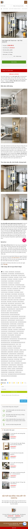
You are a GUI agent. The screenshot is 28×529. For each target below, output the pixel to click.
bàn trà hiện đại (21, 294)
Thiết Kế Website (12, 524)
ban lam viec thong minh (5, 316)
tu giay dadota (14, 305)
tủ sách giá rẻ (3, 333)
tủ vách (20, 277)
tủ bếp (9, 362)
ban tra (2, 294)
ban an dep (14, 301)
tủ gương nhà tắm (11, 370)
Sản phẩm (5, 8)
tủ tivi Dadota (10, 292)
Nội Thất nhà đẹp (14, 275)
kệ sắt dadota (3, 357)
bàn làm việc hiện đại (14, 312)
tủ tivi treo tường (17, 290)
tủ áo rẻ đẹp (11, 349)
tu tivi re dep (9, 288)
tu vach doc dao (11, 284)
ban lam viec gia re (19, 320)
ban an (13, 297)
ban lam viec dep (22, 316)
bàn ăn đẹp (9, 301)
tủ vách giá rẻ (10, 282)
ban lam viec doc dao (14, 318)
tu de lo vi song (4, 374)
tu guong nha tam (19, 370)
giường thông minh (4, 353)
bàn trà (21, 292)
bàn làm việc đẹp (14, 316)
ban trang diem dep (13, 338)
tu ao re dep (16, 349)
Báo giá (14, 527)
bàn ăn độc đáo (11, 303)
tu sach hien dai (4, 331)
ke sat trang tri (4, 362)
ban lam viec (9, 310)
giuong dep (21, 351)
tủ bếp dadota (17, 362)
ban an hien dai (4, 303)
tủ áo (17, 344)
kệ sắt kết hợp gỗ (4, 361)
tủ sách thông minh (11, 331)
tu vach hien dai (4, 282)
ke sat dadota (9, 357)
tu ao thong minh (4, 349)
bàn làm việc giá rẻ (11, 320)
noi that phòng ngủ (13, 325)
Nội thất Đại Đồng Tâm (19, 273)
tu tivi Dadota (16, 292)
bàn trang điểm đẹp (5, 338)
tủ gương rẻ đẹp (4, 372)
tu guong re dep (11, 372)
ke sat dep (20, 357)
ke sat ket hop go (12, 361)
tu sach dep (15, 329)
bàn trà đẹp (10, 295)
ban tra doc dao (4, 297)
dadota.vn (14, 518)
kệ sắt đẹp (15, 357)
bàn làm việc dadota (16, 310)
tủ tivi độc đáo (15, 288)
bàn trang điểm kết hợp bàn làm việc (18, 342)
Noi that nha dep (21, 275)
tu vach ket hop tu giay (5, 286)
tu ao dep (19, 346)
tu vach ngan (9, 279)
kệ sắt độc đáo (4, 359)
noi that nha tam (4, 327)
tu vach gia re (16, 282)
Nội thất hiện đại (4, 277)
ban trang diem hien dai (5, 342)
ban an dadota (4, 299)
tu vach (24, 277)
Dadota (6, 271)
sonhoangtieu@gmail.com (15, 517)
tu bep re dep (3, 368)
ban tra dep (15, 295)
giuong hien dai (4, 355)
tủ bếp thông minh (4, 364)
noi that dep (16, 277)
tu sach (13, 327)
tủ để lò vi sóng (18, 372)
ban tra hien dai (4, 295)
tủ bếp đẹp (10, 366)
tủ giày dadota (7, 305)
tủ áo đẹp (14, 346)
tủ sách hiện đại (22, 329)
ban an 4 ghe (16, 299)
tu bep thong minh (12, 364)
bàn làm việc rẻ (22, 318)
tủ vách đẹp (15, 279)
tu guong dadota (4, 370)
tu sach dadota (4, 329)
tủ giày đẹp (19, 305)
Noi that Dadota (11, 273)
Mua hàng (14, 62)
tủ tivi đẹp (19, 286)
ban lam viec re (4, 320)
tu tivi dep (23, 286)
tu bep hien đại (4, 366)
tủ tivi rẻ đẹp (3, 288)
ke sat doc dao (10, 359)
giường (21, 349)
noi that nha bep (20, 323)
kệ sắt (21, 355)
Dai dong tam (17, 271)
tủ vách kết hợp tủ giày (19, 284)
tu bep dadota (23, 362)
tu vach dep (20, 279)
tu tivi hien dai (10, 290)
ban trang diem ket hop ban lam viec (8, 344)
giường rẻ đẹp (10, 355)
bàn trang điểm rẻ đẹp (22, 338)
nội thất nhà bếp (13, 323)
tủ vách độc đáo (4, 284)
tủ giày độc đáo (9, 307)
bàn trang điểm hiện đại (15, 340)
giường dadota (4, 351)
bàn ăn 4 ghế (10, 299)
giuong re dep (16, 355)
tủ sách (9, 327)
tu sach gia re (10, 333)
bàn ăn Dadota (18, 297)
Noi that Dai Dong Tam (5, 275)
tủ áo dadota (3, 346)
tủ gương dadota (19, 368)
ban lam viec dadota (5, 312)
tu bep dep (15, 366)
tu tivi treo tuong (4, 292)
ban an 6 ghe (3, 301)
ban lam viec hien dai (5, 314)
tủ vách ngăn (3, 279)
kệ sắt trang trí (19, 361)
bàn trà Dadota (8, 294)
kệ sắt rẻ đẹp (16, 359)
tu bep (12, 362)
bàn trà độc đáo (22, 295)
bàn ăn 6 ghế (21, 299)
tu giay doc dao (16, 307)
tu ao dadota (9, 346)
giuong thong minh (12, 353)
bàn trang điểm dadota (5, 336)
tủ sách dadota (19, 327)
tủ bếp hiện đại (20, 364)
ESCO (18, 524)
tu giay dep (3, 307)
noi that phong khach (5, 323)
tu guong (13, 368)
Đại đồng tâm (11, 271)
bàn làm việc (3, 310)
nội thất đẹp (10, 277)
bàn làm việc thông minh (14, 314)
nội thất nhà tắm (20, 325)
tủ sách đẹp (10, 329)
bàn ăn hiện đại (20, 301)
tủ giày (23, 303)
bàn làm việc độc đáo (5, 318)
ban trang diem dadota (15, 336)
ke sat (25, 355)
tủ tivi (12, 286)
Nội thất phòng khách (15, 8)
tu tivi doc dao (21, 288)
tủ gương (9, 368)
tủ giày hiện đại (23, 307)
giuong (24, 349)
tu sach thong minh (20, 331)
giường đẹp (16, 351)
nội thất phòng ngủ (4, 325)
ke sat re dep (22, 359)
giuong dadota (10, 351)
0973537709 (10, 515)
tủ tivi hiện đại (3, 290)
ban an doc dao (18, 303)
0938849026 (17, 515)
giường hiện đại (20, 353)
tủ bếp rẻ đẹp (20, 366)
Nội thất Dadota (4, 273)
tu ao (20, 344)
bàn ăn (9, 297)
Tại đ (4, 264)
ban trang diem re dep (5, 340)
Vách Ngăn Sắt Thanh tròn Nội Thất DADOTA (16, 374)
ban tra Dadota (14, 294)
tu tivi (15, 286)
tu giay (2, 305)
